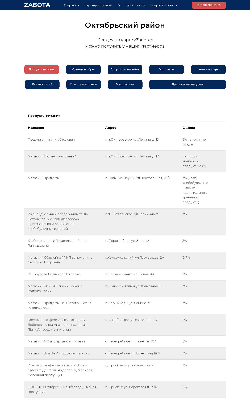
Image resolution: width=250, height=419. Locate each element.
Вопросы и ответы (163, 5)
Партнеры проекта (98, 5)
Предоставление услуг (187, 84)
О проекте (71, 5)
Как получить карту (131, 5)
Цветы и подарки (208, 69)
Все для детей (42, 84)
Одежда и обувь (83, 69)
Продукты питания (41, 69)
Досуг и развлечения (125, 69)
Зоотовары (166, 69)
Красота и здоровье (84, 84)
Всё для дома (125, 84)
